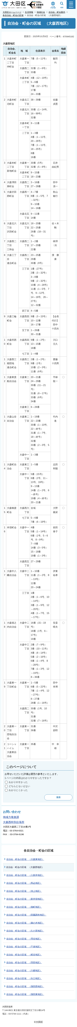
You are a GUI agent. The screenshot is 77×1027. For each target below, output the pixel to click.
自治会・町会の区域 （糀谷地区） (24, 954)
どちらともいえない (19, 786)
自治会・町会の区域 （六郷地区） (24, 970)
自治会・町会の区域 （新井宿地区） (25, 899)
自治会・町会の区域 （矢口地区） (24, 978)
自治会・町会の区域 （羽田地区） (24, 962)
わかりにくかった (18, 790)
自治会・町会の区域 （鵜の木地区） (25, 923)
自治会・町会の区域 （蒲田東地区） (25, 994)
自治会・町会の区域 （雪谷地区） (24, 938)
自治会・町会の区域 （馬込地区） (24, 883)
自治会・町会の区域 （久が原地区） (25, 930)
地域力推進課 (11, 817)
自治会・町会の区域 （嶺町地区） (24, 907)
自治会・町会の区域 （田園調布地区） (26, 915)
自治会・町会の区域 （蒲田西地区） (25, 986)
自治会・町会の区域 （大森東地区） (25, 859)
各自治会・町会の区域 (13, 15)
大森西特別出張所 (13, 822)
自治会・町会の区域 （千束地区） (24, 946)
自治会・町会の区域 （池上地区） (24, 891)
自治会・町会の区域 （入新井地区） (25, 875)
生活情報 (29, 12)
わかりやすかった (18, 782)
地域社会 (41, 12)
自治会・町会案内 (57, 12)
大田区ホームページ (12, 12)
